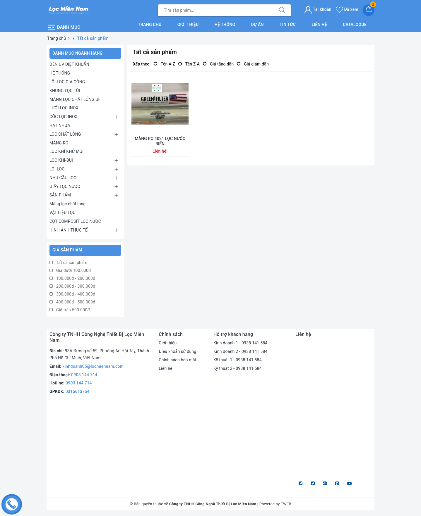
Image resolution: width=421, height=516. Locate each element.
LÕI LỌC (57, 169)
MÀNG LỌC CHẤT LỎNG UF (75, 99)
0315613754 (78, 391)
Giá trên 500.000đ (69, 310)
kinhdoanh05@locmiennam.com (93, 366)
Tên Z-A (189, 64)
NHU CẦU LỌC (62, 177)
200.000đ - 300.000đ (72, 286)
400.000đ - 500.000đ (72, 302)
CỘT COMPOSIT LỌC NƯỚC (75, 221)
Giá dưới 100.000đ (70, 270)
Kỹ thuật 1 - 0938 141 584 (237, 360)
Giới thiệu (188, 24)
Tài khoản (317, 9)
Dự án (257, 24)
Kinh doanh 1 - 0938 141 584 (240, 343)
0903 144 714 (84, 374)
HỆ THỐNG (59, 73)
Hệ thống (225, 24)
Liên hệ (319, 24)
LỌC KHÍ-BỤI (61, 160)
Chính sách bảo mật (177, 360)
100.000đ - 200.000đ (72, 278)
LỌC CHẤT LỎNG (65, 134)
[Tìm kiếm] (282, 10)
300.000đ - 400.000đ (72, 294)
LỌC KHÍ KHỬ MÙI (66, 151)
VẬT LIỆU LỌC (62, 212)
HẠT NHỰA (59, 125)
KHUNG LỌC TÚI (64, 90)
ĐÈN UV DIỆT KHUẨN (69, 64)
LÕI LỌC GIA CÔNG (67, 82)
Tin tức (288, 24)
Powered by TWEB (275, 504)
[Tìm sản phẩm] (215, 10)
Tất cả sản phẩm (68, 262)
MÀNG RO (58, 143)
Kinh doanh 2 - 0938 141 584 (240, 351)
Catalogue (355, 24)
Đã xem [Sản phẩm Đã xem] (347, 9)
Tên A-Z (164, 64)
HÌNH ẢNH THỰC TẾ (68, 230)
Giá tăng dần (218, 64)
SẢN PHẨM (60, 195)
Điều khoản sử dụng (177, 351)
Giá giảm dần (253, 64)
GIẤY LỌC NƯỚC (64, 186)
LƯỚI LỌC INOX (63, 108)
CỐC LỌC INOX (63, 116)
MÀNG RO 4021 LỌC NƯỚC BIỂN (160, 141)
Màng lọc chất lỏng (67, 203)
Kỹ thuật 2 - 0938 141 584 (237, 368)
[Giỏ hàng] (368, 10)
